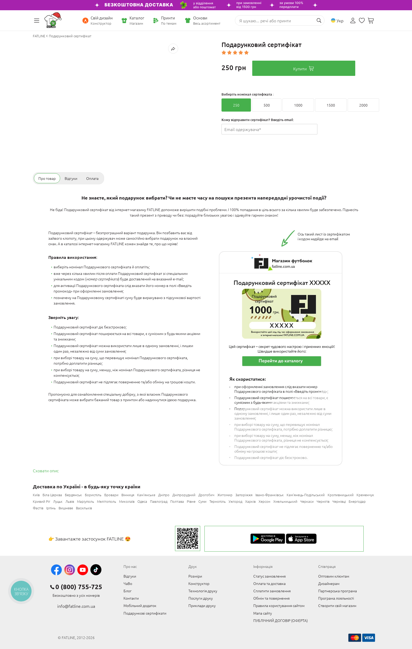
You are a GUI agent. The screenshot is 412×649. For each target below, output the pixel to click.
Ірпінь (51, 507)
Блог (127, 590)
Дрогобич (206, 494)
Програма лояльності (336, 598)
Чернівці (339, 501)
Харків (250, 501)
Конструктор (198, 583)
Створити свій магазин (337, 605)
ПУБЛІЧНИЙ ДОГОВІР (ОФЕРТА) (280, 620)
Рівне (191, 501)
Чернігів (323, 501)
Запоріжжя (244, 494)
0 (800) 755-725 (78, 586)
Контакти (131, 598)
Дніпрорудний (183, 494)
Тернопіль (217, 501)
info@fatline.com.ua (76, 606)
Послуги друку (200, 598)
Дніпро (163, 494)
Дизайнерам (328, 583)
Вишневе (66, 507)
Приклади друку (202, 605)
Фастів (38, 507)
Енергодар (357, 501)
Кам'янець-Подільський (306, 494)
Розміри (195, 576)
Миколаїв (127, 501)
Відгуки (129, 576)
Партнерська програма (337, 590)
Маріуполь (85, 501)
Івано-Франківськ (269, 494)
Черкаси (307, 501)
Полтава (177, 501)
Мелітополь (106, 501)
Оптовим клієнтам (333, 576)
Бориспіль (93, 494)
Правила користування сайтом (279, 605)
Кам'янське (146, 494)
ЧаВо (127, 583)
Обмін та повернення (271, 598)
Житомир (225, 494)
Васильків (84, 507)
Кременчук (365, 494)
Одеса (142, 501)
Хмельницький (285, 501)
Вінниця (127, 494)
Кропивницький (341, 494)
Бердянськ (73, 494)
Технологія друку (202, 590)
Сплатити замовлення (272, 590)
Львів (69, 501)
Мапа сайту (262, 613)
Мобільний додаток (139, 605)
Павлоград (158, 501)
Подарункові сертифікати (144, 613)
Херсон (264, 501)
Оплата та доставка (269, 583)
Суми (202, 501)
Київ (36, 494)
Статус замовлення (269, 576)
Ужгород (235, 501)
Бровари (111, 494)
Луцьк (58, 501)
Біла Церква (52, 494)
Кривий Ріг (41, 501)
